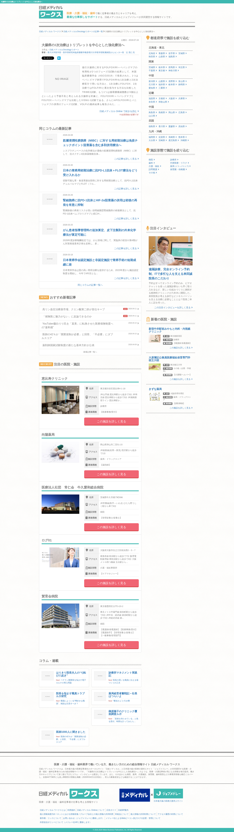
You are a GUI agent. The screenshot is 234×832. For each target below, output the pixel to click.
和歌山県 (164, 102)
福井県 (163, 84)
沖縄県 (185, 140)
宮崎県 (163, 140)
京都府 (163, 98)
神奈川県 (174, 70)
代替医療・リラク (179, 163)
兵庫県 (182, 98)
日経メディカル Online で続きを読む (119, 111)
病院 (152, 159)
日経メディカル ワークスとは (53, 810)
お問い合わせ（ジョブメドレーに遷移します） (83, 818)
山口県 (153, 116)
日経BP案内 (123, 810)
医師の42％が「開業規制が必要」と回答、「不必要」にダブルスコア (71, 739)
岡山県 (173, 112)
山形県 (163, 56)
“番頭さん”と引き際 (121, 701)
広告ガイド (111, 810)
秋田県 (153, 56)
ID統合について (122, 814)
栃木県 (163, 67)
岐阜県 (173, 84)
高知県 (182, 126)
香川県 (163, 126)
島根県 (163, 112)
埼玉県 (182, 67)
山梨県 (163, 81)
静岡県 (182, 84)
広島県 (182, 112)
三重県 (163, 88)
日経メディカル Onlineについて (91, 810)
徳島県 (153, 126)
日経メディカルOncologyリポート (64, 50)
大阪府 (173, 98)
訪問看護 (154, 169)
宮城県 (182, 53)
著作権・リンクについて (50, 818)
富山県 (182, 81)
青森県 (163, 53)
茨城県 (153, 67)
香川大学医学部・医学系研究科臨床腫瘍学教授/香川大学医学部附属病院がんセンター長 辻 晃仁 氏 (91, 52)
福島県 (173, 56)
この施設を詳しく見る (111, 421)
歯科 (152, 163)
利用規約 (71, 810)
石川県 (153, 84)
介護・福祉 (155, 166)
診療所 (174, 159)
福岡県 (153, 137)
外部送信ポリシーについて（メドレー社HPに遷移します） (65, 822)
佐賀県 (163, 137)
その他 (153, 172)
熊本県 (182, 137)
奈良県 (153, 102)
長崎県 (173, 137)
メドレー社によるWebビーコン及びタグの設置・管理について (133, 818)
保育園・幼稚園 (178, 169)
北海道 (153, 53)
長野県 (173, 81)
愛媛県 (173, 126)
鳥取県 (153, 112)
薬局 (180, 166)
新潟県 (153, 81)
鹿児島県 (174, 140)
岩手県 (173, 53)
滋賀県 (153, 98)
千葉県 (153, 70)
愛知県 (153, 88)
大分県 (153, 140)
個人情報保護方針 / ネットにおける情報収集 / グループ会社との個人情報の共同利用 (76, 814)
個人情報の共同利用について (143, 814)
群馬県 (173, 67)
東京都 (163, 70)
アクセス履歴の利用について (170, 814)
